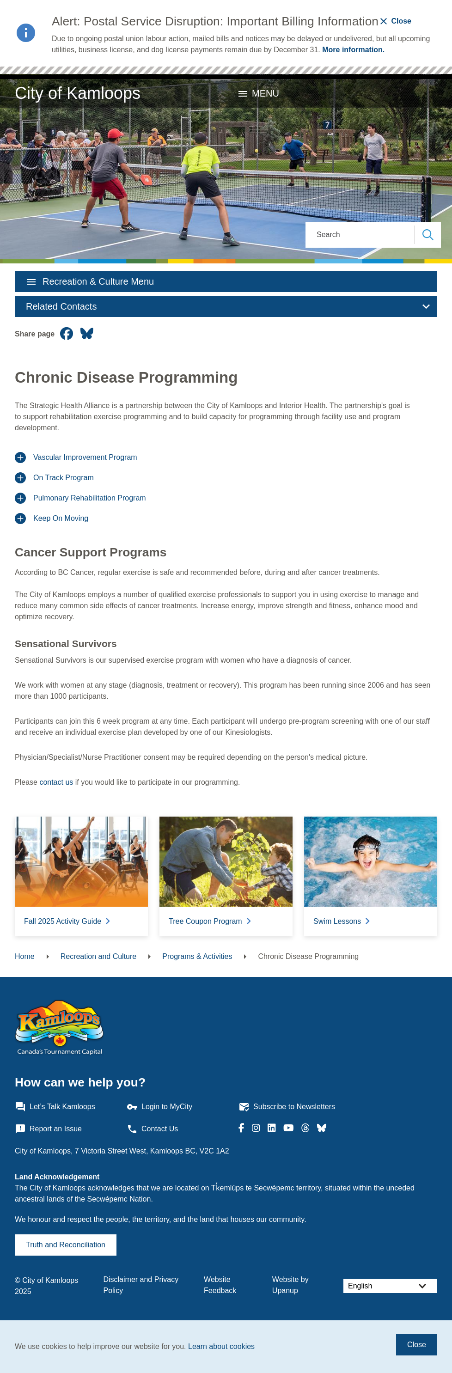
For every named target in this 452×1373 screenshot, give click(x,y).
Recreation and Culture (99, 956)
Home (25, 956)
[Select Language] (390, 1286)
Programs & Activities (197, 956)
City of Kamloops (77, 93)
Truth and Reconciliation (65, 1245)
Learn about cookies (221, 1346)
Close (416, 1345)
